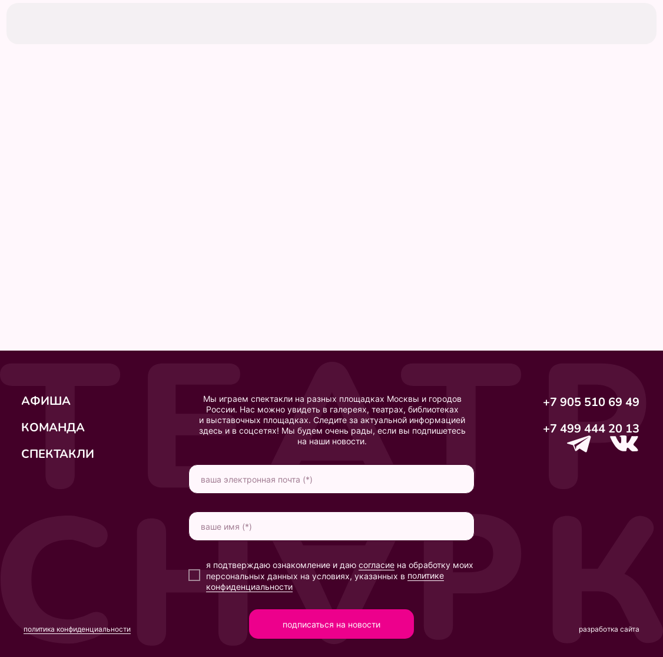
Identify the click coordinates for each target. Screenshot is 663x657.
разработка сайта (609, 629)
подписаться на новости (331, 624)
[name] (331, 526)
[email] (331, 479)
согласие (377, 565)
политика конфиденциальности (77, 629)
